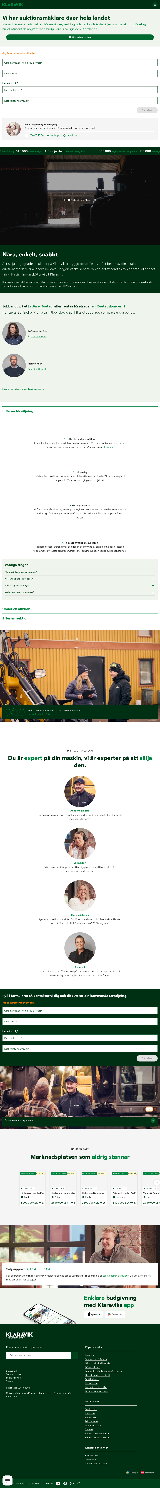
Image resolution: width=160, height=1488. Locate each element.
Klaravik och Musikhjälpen (97, 1437)
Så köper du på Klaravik (96, 1359)
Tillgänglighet (91, 1421)
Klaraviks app (91, 1383)
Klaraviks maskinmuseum (97, 1433)
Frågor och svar (92, 1367)
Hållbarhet (90, 1413)
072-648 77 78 (39, 368)
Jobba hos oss (91, 1459)
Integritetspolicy (93, 1425)
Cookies (89, 1429)
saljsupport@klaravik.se (64, 135)
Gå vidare (147, 110)
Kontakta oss (91, 1455)
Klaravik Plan (91, 1417)
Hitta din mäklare (80, 37)
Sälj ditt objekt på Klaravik (97, 1363)
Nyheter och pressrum (96, 1463)
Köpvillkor (90, 1355)
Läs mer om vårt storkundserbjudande (23, 389)
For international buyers (96, 1391)
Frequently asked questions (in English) (103, 1371)
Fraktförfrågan (92, 1379)
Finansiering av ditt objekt (97, 1375)
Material (35, 1483)
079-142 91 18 (38, 336)
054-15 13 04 (37, 135)
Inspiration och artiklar (96, 1387)
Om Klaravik (91, 1409)
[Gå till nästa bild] (157, 1182)
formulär (109, 447)
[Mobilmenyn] (155, 4)
